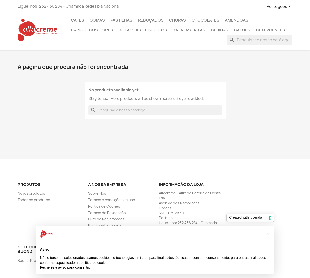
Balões (242, 30)
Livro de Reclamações (106, 219)
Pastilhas (121, 20)
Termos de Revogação (107, 212)
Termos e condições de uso (111, 199)
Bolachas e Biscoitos (143, 30)
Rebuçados (151, 20)
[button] (268, 234)
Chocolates (205, 20)
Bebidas (219, 30)
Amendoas (236, 20)
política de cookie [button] (94, 263)
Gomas (97, 20)
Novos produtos (31, 193)
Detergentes (270, 30)
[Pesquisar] (259, 40)
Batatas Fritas (189, 30)
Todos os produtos (34, 199)
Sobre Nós (97, 193)
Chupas (177, 20)
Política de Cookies (104, 206)
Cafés (77, 20)
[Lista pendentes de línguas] (279, 7)
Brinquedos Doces (92, 30)
